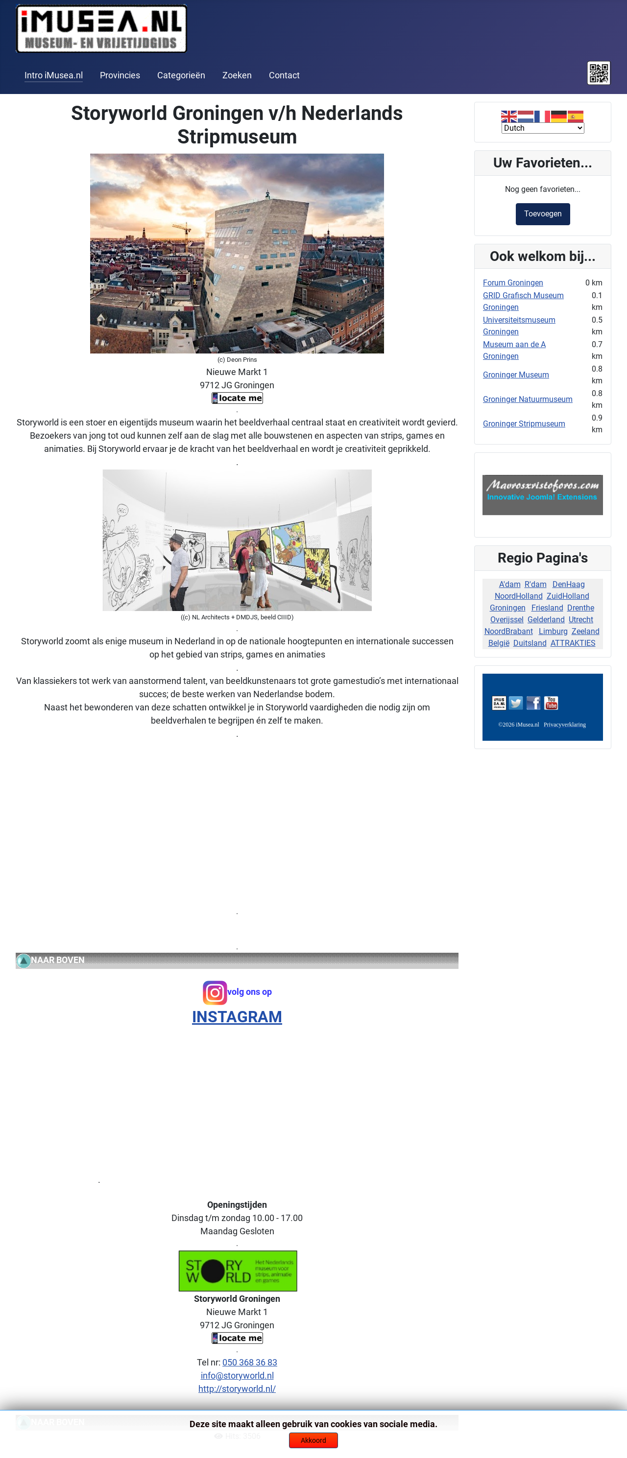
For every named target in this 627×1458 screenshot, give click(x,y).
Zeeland (586, 631)
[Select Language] (543, 128)
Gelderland (546, 619)
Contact (284, 75)
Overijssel (507, 619)
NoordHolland (519, 596)
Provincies (120, 75)
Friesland (547, 607)
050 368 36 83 (249, 1362)
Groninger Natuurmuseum (528, 399)
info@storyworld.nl (237, 1375)
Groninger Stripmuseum (524, 423)
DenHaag (569, 584)
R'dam (536, 584)
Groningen (508, 607)
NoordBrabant (508, 631)
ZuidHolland (568, 596)
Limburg (553, 631)
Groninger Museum (516, 374)
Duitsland (530, 643)
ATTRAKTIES (573, 643)
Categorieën (181, 75)
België (498, 643)
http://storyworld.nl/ (237, 1389)
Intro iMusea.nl (53, 75)
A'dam (510, 584)
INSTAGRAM (237, 1017)
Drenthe (580, 607)
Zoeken (237, 75)
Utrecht (581, 619)
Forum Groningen (513, 282)
